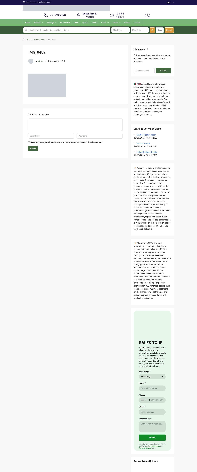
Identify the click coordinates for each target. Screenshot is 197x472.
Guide (103, 23)
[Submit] (152, 438)
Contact (137, 23)
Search (169, 30)
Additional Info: (145, 419)
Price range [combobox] (146, 376)
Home (27, 23)
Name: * (142, 383)
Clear (160, 30)
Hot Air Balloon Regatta (147, 152)
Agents (85, 23)
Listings (50, 23)
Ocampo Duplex (39, 39)
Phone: (142, 395)
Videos (127, 23)
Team (76, 23)
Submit (33, 148)
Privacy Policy (155, 446)
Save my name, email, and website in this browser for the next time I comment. (66, 142)
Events (94, 23)
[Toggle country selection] (144, 400)
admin (40, 61)
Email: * (142, 407)
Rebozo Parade (143, 143)
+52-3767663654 (58, 15)
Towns (115, 23)
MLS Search (65, 23)
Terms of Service (145, 448)
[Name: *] (152, 388)
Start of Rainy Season (146, 135)
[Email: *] (152, 412)
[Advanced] (152, 30)
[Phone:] (155, 400)
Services (37, 23)
